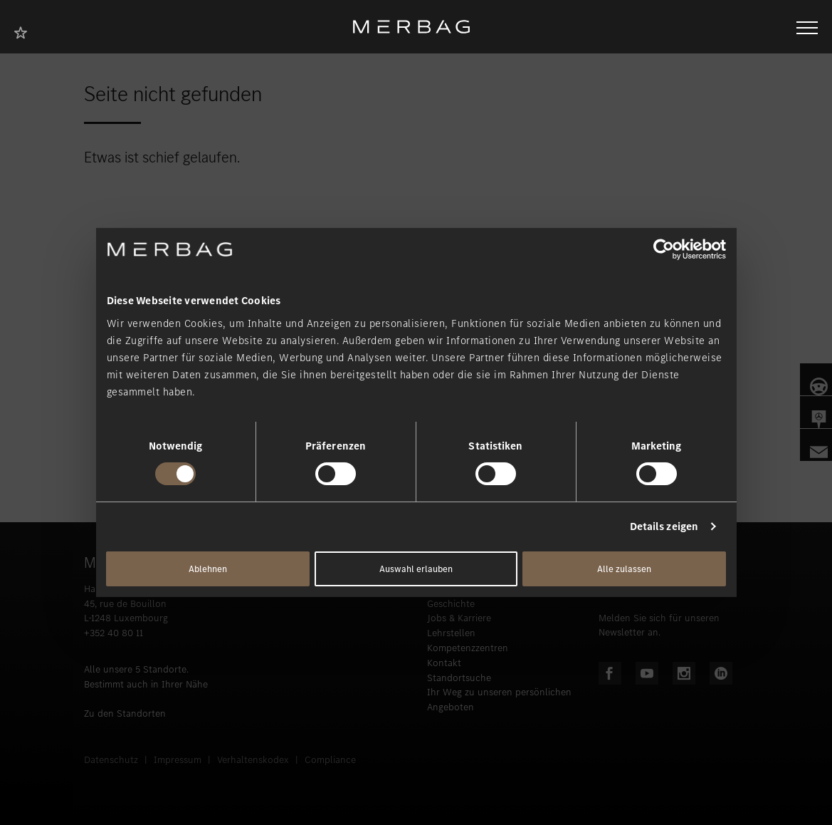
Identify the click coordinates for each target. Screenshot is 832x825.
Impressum (177, 760)
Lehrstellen (451, 633)
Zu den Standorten (125, 713)
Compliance (330, 760)
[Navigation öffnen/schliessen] (807, 26)
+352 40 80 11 (113, 633)
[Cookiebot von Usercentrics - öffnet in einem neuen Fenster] (663, 249)
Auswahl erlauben (416, 569)
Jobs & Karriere (459, 618)
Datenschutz (111, 760)
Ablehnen (208, 569)
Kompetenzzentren (467, 648)
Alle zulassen (624, 569)
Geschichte (451, 604)
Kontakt (444, 663)
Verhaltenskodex (253, 760)
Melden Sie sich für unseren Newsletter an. (659, 625)
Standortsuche (459, 678)
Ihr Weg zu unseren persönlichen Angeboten (499, 699)
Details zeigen (664, 526)
